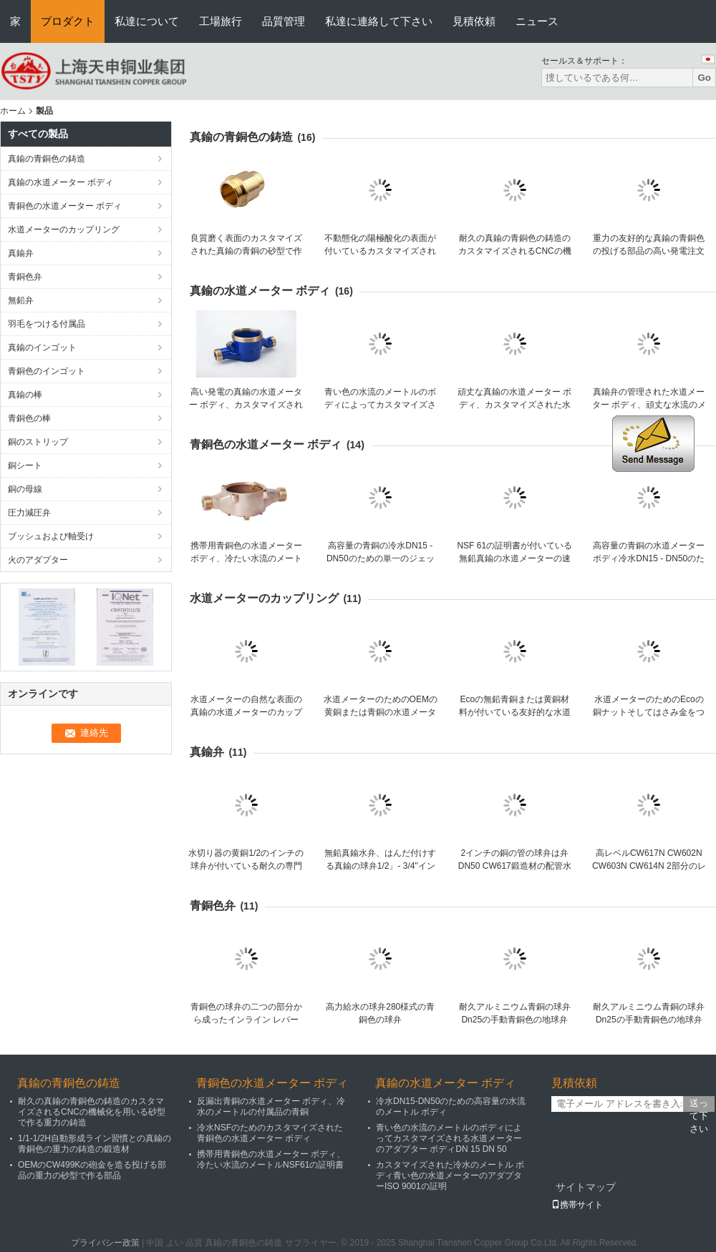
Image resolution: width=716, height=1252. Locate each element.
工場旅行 (220, 21)
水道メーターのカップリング (64, 230)
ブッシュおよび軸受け (51, 536)
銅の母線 (25, 489)
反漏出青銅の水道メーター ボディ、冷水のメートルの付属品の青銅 (271, 1106)
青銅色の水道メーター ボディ (65, 206)
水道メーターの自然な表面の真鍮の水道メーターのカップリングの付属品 (246, 712)
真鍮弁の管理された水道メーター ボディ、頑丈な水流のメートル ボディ (649, 405)
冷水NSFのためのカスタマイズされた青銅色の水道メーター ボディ (270, 1133)
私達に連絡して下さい (378, 21)
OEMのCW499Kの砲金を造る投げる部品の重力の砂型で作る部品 (92, 1170)
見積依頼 (474, 21)
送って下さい (699, 1105)
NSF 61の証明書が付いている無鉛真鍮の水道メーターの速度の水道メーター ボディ (514, 558)
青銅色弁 (25, 277)
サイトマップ (586, 1187)
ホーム (13, 111)
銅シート (25, 465)
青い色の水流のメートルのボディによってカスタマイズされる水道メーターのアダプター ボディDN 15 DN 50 (449, 1138)
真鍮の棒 (25, 395)
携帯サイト (577, 1205)
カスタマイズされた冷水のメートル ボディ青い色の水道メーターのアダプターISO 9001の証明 (450, 1175)
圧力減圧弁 (29, 513)
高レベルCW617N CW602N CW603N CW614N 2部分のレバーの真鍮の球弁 (649, 866)
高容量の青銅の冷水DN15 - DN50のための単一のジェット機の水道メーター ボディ (380, 558)
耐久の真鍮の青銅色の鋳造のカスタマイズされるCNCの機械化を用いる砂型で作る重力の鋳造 (91, 1112)
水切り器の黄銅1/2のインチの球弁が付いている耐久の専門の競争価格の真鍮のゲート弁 (246, 866)
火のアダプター (38, 560)
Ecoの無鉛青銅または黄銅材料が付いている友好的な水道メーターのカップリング (515, 712)
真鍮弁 (21, 253)
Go (704, 77)
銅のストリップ (38, 442)
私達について (147, 21)
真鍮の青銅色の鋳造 (46, 159)
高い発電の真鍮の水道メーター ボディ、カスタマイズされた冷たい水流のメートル (246, 405)
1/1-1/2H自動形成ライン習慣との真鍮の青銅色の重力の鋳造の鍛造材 (94, 1143)
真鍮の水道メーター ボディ (60, 182)
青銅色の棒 (29, 418)
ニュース (537, 21)
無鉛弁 (21, 300)
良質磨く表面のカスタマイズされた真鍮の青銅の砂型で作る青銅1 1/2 (246, 251)
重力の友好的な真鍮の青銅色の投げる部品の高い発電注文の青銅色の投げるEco (649, 251)
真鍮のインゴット (42, 347)
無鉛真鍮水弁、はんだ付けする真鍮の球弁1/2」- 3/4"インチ (380, 866)
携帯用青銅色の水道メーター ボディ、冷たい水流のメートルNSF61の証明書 (246, 558)
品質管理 (283, 21)
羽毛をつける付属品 (46, 324)
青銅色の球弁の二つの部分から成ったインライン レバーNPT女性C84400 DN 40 (246, 1019)
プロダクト (68, 21)
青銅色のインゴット (46, 371)
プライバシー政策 (105, 1243)
